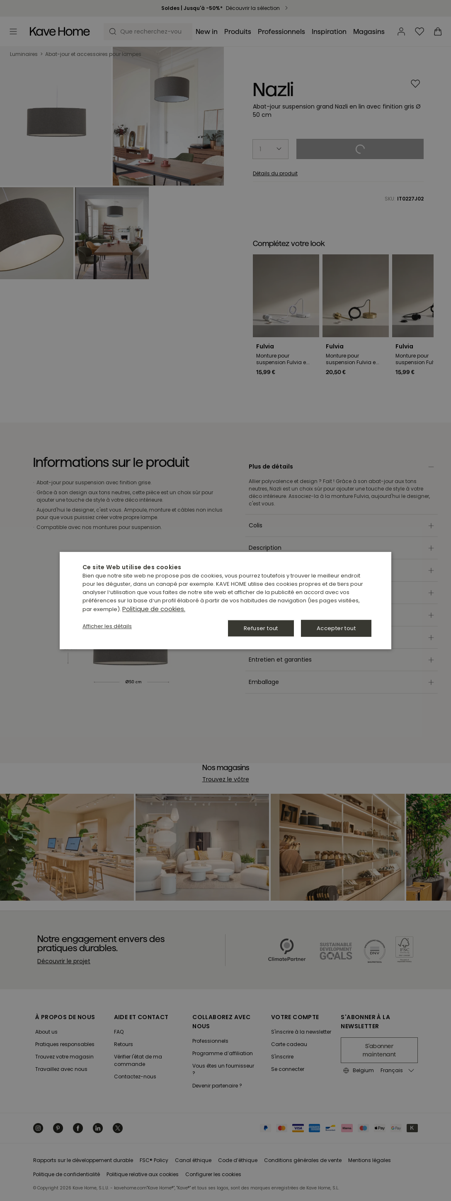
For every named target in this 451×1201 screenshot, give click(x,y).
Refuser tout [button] (261, 628)
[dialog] (225, 601)
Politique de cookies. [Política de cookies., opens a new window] (153, 608)
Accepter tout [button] (336, 628)
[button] (107, 626)
